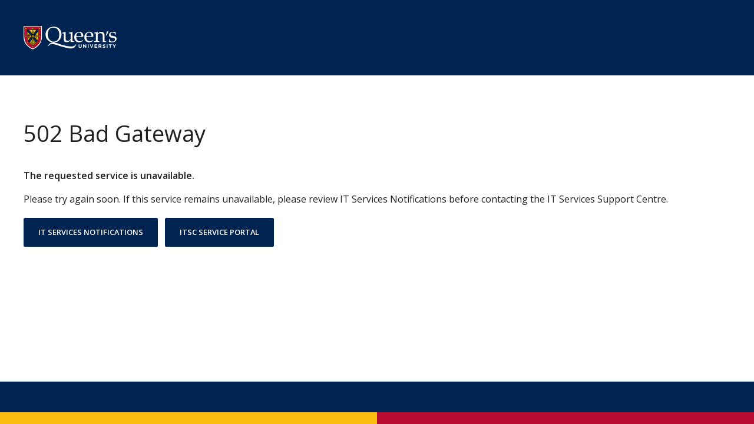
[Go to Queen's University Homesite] (70, 37)
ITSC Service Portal (219, 232)
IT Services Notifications (90, 232)
